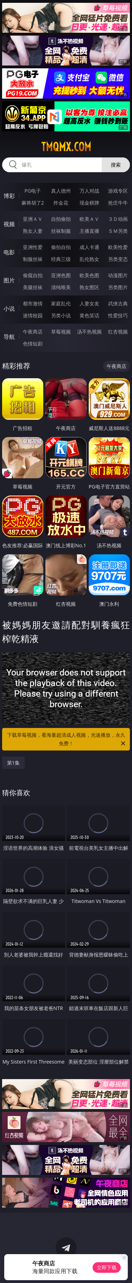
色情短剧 (33, 343)
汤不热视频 (89, 331)
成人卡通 (89, 247)
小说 (9, 308)
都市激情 (33, 303)
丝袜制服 (61, 231)
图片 (9, 280)
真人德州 (61, 190)
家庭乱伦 (61, 303)
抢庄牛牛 (118, 202)
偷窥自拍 (33, 275)
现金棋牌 (89, 202)
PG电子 (32, 190)
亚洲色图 (61, 275)
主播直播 (89, 231)
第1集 (13, 762)
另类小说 (61, 315)
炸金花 (61, 202)
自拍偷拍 (61, 219)
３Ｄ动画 (118, 219)
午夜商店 (33, 331)
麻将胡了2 (32, 202)
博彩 (9, 196)
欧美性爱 (118, 247)
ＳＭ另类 (118, 231)
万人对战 (89, 190)
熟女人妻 (33, 231)
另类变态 (118, 259)
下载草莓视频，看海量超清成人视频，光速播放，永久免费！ (67, 739)
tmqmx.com (66, 147)
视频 (9, 224)
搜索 (116, 164)
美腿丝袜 (33, 287)
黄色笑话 (89, 315)
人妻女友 (89, 303)
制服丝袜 (33, 259)
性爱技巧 (118, 315)
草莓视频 (61, 331)
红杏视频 (118, 331)
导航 (9, 337)
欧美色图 (89, 275)
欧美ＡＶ (89, 219)
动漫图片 (118, 275)
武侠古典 (118, 303)
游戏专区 (118, 190)
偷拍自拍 (61, 247)
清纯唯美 (61, 287)
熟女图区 (89, 287)
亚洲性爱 (33, 247)
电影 (9, 252)
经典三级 (61, 259)
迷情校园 (33, 315)
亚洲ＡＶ (33, 219)
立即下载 (107, 1267)
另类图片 (118, 287)
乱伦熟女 (89, 259)
